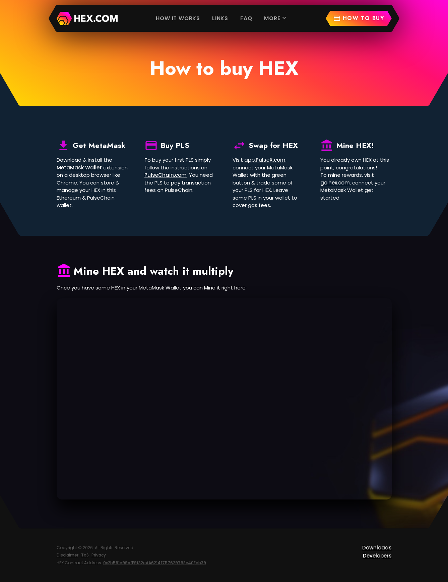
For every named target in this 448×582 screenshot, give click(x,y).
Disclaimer (67, 555)
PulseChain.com (165, 174)
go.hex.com (335, 182)
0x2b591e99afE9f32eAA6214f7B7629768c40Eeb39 (154, 563)
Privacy (98, 555)
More (275, 18)
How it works (178, 18)
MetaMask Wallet (79, 167)
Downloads (377, 547)
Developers (377, 555)
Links (220, 18)
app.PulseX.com (264, 159)
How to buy (358, 18)
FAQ (246, 18)
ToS (85, 555)
